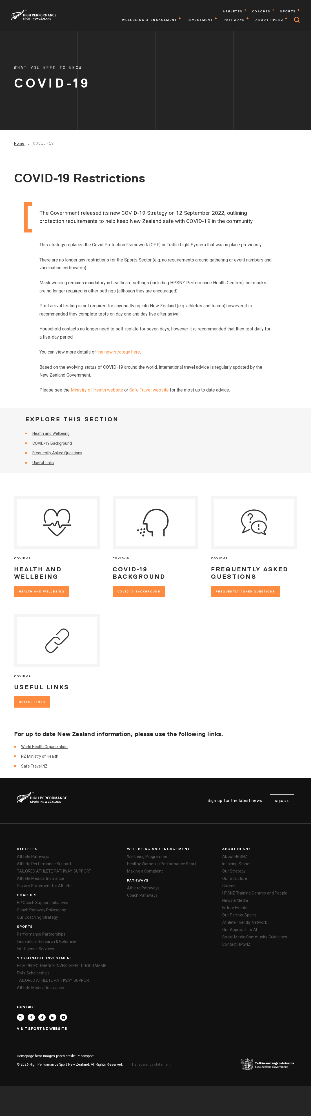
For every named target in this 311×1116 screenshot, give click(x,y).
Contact (26, 1006)
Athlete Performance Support (44, 864)
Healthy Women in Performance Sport (161, 864)
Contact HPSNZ (236, 944)
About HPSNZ (236, 849)
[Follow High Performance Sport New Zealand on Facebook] (31, 1017)
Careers (229, 886)
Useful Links (43, 462)
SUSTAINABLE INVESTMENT (44, 958)
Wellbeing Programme (147, 856)
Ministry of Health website (97, 390)
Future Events (234, 907)
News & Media (235, 900)
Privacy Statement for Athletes (45, 886)
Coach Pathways (142, 895)
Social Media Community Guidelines (254, 937)
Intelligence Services (35, 949)
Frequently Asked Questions (57, 453)
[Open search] (297, 20)
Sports (25, 927)
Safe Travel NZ (34, 766)
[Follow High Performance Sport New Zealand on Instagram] (20, 1017)
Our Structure (234, 878)
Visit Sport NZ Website (42, 1028)
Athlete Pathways (33, 856)
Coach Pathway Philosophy (41, 910)
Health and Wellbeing (51, 433)
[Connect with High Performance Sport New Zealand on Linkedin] (52, 1017)
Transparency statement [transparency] (151, 1064)
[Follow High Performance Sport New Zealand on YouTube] (63, 1017)
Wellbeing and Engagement (158, 849)
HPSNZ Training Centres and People (254, 893)
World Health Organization (44, 746)
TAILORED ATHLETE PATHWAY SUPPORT (54, 871)
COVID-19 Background (52, 443)
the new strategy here (118, 352)
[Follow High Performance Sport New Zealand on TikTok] (42, 1017)
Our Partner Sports (239, 915)
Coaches (27, 895)
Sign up (282, 801)
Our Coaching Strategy (37, 917)
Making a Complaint (145, 871)
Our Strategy (234, 871)
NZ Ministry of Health (39, 756)
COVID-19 (43, 143)
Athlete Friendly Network (244, 922)
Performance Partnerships (41, 934)
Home (19, 143)
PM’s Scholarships (33, 973)
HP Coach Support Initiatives (42, 902)
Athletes (27, 849)
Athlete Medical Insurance (40, 878)
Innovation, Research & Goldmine (46, 941)
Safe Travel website (149, 390)
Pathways (138, 880)
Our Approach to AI (239, 929)
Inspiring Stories (236, 864)
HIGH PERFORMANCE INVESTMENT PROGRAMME (61, 965)
